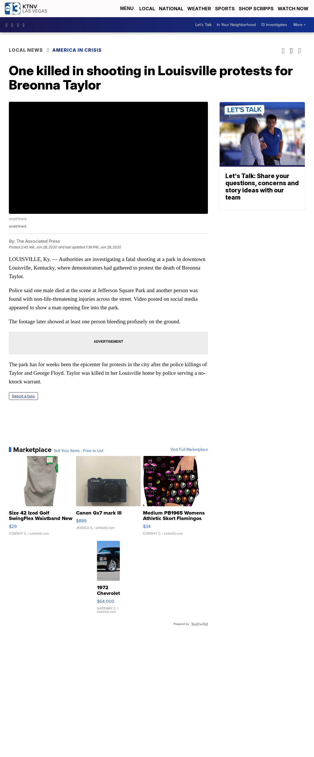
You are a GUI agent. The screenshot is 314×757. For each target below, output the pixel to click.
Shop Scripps (256, 8)
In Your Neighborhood (236, 25)
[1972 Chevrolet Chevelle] (108, 580)
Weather (199, 8)
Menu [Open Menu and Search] (127, 8)
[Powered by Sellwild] (199, 624)
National (171, 8)
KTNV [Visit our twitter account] (19, 25)
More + (299, 25)
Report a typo (23, 396)
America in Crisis (77, 50)
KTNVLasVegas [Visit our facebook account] (8, 25)
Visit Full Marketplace (189, 450)
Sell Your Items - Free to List (78, 451)
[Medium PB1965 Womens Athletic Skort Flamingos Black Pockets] (175, 498)
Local (147, 8)
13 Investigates (274, 25)
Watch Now (294, 8)
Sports (225, 8)
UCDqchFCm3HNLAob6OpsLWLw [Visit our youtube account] (25, 25)
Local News (26, 50)
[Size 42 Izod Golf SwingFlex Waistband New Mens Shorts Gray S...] (41, 498)
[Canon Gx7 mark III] (108, 498)
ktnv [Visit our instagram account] (13, 25)
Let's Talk (203, 25)
